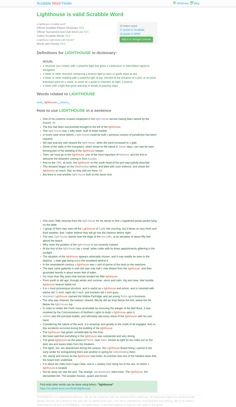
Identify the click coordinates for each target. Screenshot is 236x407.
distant (113, 268)
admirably (95, 256)
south (102, 162)
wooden (71, 375)
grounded (48, 272)
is (55, 174)
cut (76, 260)
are (63, 348)
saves (62, 344)
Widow (86, 296)
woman (81, 276)
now (141, 146)
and (132, 154)
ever (57, 359)
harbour (79, 300)
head (109, 162)
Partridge (96, 296)
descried (144, 162)
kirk (132, 300)
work (80, 324)
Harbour (111, 232)
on (62, 81)
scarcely (57, 142)
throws (112, 340)
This (45, 130)
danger (119, 308)
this (108, 228)
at (131, 73)
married (72, 296)
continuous (115, 65)
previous (114, 134)
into (99, 232)
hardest (139, 356)
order (49, 308)
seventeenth (57, 264)
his (53, 118)
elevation (125, 236)
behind (102, 260)
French (47, 122)
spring (105, 351)
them (58, 228)
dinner (107, 220)
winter (83, 280)
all (133, 324)
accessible (88, 308)
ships (126, 73)
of (133, 77)
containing (79, 73)
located (62, 367)
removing (104, 308)
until (76, 268)
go (62, 154)
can (136, 146)
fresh (148, 228)
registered (128, 220)
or (124, 65)
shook (141, 166)
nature (66, 324)
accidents (53, 328)
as (58, 65)
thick (45, 232)
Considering (50, 324)
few (45, 328)
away (54, 371)
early (45, 351)
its (111, 248)
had (55, 126)
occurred (65, 328)
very (142, 228)
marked (113, 244)
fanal (40, 102)
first (142, 154)
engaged (141, 324)
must (57, 154)
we (52, 154)
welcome (48, 158)
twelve (46, 292)
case (56, 134)
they (78, 170)
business (140, 296)
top (101, 77)
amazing (94, 324)
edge (90, 236)
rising (115, 364)
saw (64, 371)
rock (109, 174)
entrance (126, 77)
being (70, 260)
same (103, 174)
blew (106, 166)
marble (103, 130)
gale (134, 142)
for (97, 220)
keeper (99, 150)
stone (113, 316)
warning (82, 85)
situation (53, 256)
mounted (143, 288)
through (74, 280)
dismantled (49, 375)
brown (103, 375)
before (70, 134)
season (96, 348)
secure (65, 356)
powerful (83, 65)
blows (132, 228)
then (149, 268)
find (117, 220)
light (91, 65)
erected (108, 77)
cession (124, 134)
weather (53, 232)
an (117, 236)
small (86, 248)
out (142, 340)
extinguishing (68, 351)
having (122, 118)
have (50, 336)
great (51, 340)
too (57, 348)
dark (45, 344)
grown (69, 332)
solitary (101, 364)
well (65, 142)
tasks (148, 356)
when (100, 142)
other (58, 73)
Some (46, 146)
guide (119, 73)
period (141, 348)
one (87, 154)
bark (50, 268)
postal (138, 220)
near (79, 236)
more (50, 276)
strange (88, 371)
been (130, 118)
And (45, 162)
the (118, 77)
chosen (105, 256)
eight (68, 292)
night (117, 81)
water (93, 272)
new (50, 236)
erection (112, 356)
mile (105, 268)
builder (76, 316)
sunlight (47, 252)
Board (124, 348)
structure (50, 65)
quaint (90, 375)
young (116, 296)
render (59, 308)
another (66, 174)
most (101, 154)
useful (93, 288)
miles (137, 340)
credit (125, 324)
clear (135, 280)
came (57, 268)
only (92, 268)
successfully (72, 126)
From (46, 280)
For (45, 276)
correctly (103, 244)
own (149, 316)
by (143, 118)
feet (148, 236)
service (113, 118)
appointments (129, 248)
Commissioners (70, 312)
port (139, 77)
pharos (128, 81)
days (129, 146)
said (56, 336)
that (97, 65)
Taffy (58, 220)
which (88, 146)
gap (64, 260)
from (84, 158)
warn (109, 73)
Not (45, 371)
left (98, 126)
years (68, 276)
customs (60, 118)
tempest (53, 166)
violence (126, 166)
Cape (75, 364)
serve (81, 81)
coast (70, 81)
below (139, 300)
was (64, 130)
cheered (64, 300)
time (100, 332)
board (50, 359)
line (50, 126)
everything (71, 336)
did (105, 300)
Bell (133, 308)
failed (68, 284)
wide (58, 260)
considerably (81, 332)
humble (149, 280)
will (90, 232)
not (95, 244)
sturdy (51, 356)
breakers (89, 344)
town (121, 371)
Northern (88, 312)
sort (99, 264)
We (45, 142)
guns (115, 292)
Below (121, 300)
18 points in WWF (130, 33)
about (137, 236)
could (93, 134)
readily (128, 256)
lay (78, 248)
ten (131, 340)
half (98, 268)
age (66, 280)
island (111, 146)
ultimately (92, 316)
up (129, 296)
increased (120, 142)
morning (116, 228)
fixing (131, 348)
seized (137, 118)
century (69, 264)
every (49, 134)
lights (51, 348)
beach (58, 240)
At (44, 248)
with (73, 65)
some (152, 77)
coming (74, 158)
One (45, 118)
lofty (72, 130)
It (43, 288)
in (89, 118)
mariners (106, 81)
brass (117, 248)
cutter (101, 248)
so (57, 170)
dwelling (70, 150)
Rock (139, 308)
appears (83, 256)
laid (100, 316)
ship (50, 300)
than (56, 276)
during (74, 328)
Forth (71, 308)
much (62, 170)
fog (125, 280)
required (48, 138)
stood (96, 146)
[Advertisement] (100, 198)
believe (78, 232)
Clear (82, 364)
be (98, 134)
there (95, 170)
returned (66, 220)
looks (99, 356)
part (54, 150)
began (62, 166)
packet (147, 220)
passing (106, 85)
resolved (48, 312)
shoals (94, 85)
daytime (47, 260)
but (124, 228)
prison (125, 288)
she (82, 268)
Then (46, 154)
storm (107, 280)
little (102, 276)
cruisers (71, 118)
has (148, 134)
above (46, 240)
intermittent (132, 65)
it (127, 228)
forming (47, 150)
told (84, 170)
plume (109, 264)
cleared (72, 142)
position (64, 244)
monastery (78, 146)
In (44, 134)
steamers (63, 158)
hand (46, 320)
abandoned (72, 348)
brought (84, 126)
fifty (143, 236)
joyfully (134, 162)
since (62, 134)
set (110, 296)
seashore (140, 264)
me (89, 170)
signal (143, 65)
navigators (49, 69)
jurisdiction (138, 134)
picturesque (63, 288)
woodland (91, 260)
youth (53, 280)
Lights (97, 312)
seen (151, 146)
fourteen (95, 292)
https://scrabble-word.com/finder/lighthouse (65, 388)
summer (97, 280)
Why (45, 244)
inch (61, 292)
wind (110, 142)
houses (81, 375)
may (121, 256)
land (123, 264)
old (61, 280)
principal (66, 316)
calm (119, 280)
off (75, 228)
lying (154, 220)
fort (58, 375)
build (108, 312)
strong (131, 336)
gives (103, 65)
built (85, 130)
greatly (110, 324)
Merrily (98, 300)
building (66, 77)
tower (66, 65)
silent (114, 371)
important (48, 81)
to (148, 65)
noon (69, 162)
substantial (109, 336)
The (45, 126)
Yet (45, 356)
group (48, 228)
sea (135, 73)
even (52, 244)
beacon (92, 73)
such (118, 166)
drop (114, 300)
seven (77, 272)
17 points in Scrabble (132, 29)
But (45, 174)
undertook (66, 359)
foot (52, 248)
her (97, 276)
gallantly (66, 268)
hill (149, 300)
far (49, 371)
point (57, 81)
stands (72, 236)
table (54, 224)
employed (82, 118)
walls (61, 146)
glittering (143, 248)
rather (69, 232)
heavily (59, 272)
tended (91, 276)
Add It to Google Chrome (136, 39)
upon (129, 312)
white (95, 130)
